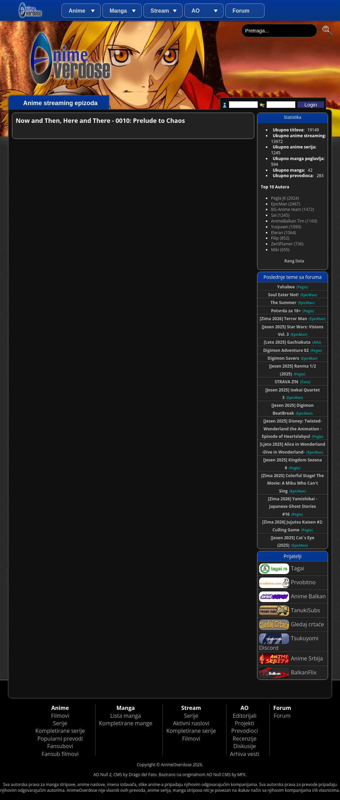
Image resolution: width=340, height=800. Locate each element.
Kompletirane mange (125, 723)
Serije (60, 723)
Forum (241, 11)
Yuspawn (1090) (286, 227)
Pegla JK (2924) (285, 198)
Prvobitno (287, 582)
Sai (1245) (280, 215)
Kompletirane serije (60, 730)
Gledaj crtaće (291, 624)
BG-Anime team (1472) (292, 209)
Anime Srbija (291, 659)
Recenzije (245, 738)
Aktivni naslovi (191, 723)
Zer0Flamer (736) (287, 244)
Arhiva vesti (244, 754)
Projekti (244, 723)
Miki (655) (280, 250)
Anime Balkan (292, 596)
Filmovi (60, 715)
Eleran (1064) (283, 232)
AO (196, 11)
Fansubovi (60, 746)
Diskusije (244, 746)
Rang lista (294, 261)
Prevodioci (244, 730)
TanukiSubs (289, 610)
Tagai (281, 568)
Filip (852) (280, 238)
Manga (118, 11)
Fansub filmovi (60, 754)
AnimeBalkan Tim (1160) (294, 221)
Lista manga (125, 715)
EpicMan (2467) (285, 204)
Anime (77, 11)
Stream (160, 11)
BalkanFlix (287, 673)
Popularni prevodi (60, 738)
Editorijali (245, 715)
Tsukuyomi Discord (288, 642)
